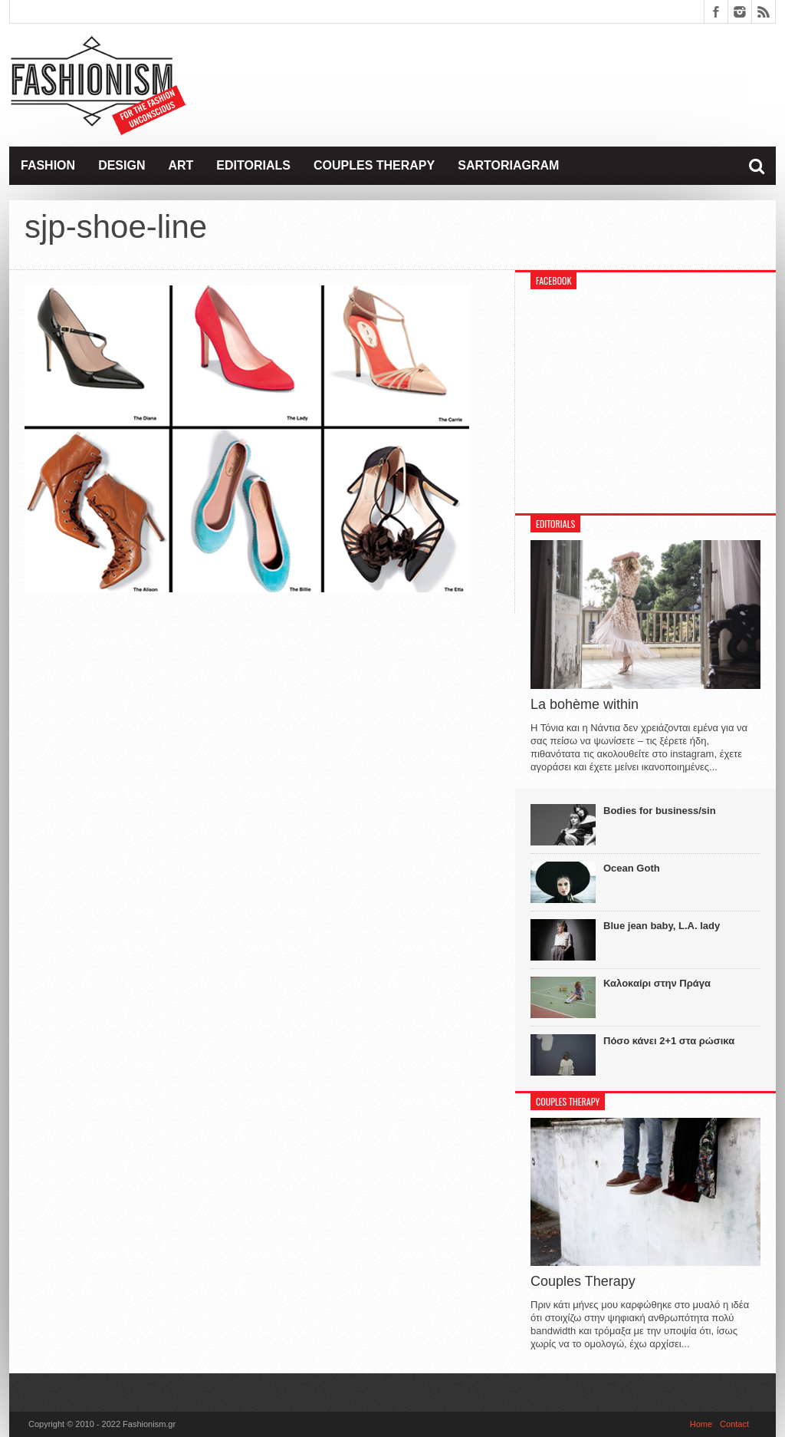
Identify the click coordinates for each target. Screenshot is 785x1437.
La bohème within (584, 704)
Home (701, 1424)
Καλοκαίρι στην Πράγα (657, 983)
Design (121, 165)
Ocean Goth (631, 868)
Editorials (253, 165)
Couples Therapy (374, 165)
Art (180, 165)
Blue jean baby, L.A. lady (661, 925)
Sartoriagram (508, 165)
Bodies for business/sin (659, 810)
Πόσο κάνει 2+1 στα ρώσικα (668, 1040)
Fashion (48, 165)
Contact (734, 1424)
